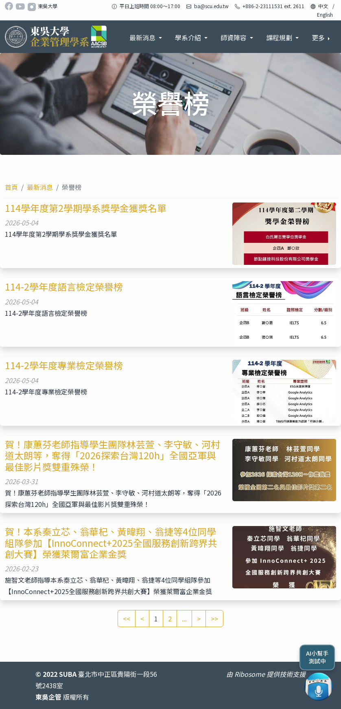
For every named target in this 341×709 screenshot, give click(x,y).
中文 (323, 5)
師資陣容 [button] (234, 37)
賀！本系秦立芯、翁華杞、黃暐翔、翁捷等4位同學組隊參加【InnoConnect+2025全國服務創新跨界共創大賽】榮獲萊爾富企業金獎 (111, 542)
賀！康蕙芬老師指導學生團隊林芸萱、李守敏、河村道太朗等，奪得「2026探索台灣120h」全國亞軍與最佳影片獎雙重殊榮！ (112, 455)
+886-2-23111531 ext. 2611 (273, 5)
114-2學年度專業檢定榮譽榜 (64, 365)
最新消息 (40, 187)
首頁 (11, 187)
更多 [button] (319, 37)
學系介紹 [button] (189, 37)
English (325, 14)
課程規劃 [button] (280, 37)
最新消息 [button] (143, 37)
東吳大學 (47, 5)
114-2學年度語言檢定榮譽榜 (64, 286)
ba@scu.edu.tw (211, 5)
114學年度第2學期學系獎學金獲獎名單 (85, 208)
